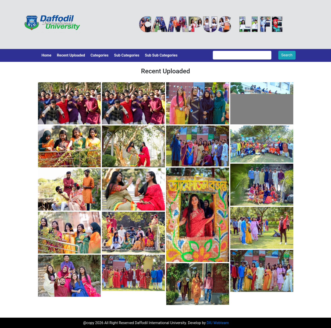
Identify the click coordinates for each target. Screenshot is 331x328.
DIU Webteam (218, 323)
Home (47, 55)
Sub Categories (126, 55)
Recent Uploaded (71, 55)
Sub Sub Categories (161, 55)
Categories (100, 55)
